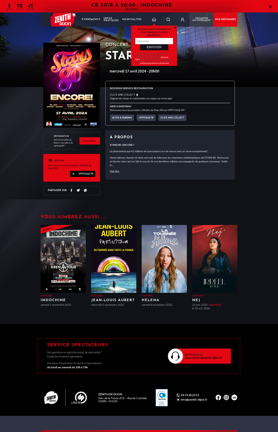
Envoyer (154, 47)
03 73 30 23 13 (194, 354)
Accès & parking (122, 118)
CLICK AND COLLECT (172, 118)
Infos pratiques (111, 19)
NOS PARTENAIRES (225, 19)
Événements (91, 19)
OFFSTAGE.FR (86, 174)
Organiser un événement (201, 19)
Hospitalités (132, 19)
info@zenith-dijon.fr (194, 399)
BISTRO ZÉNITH (89, 141)
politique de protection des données (154, 63)
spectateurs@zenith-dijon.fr (203, 357)
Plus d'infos (132, 8)
